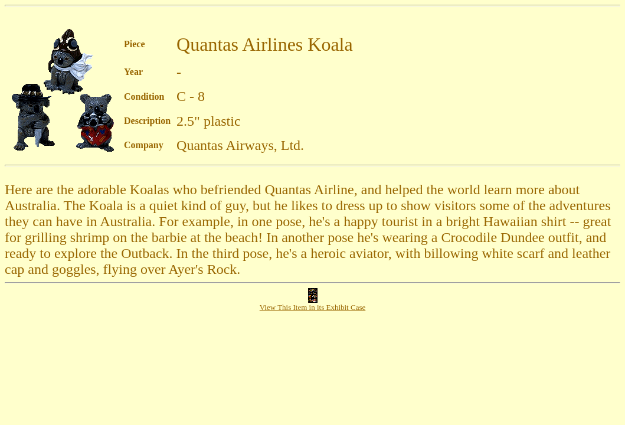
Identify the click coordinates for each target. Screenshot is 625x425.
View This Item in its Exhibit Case (313, 304)
